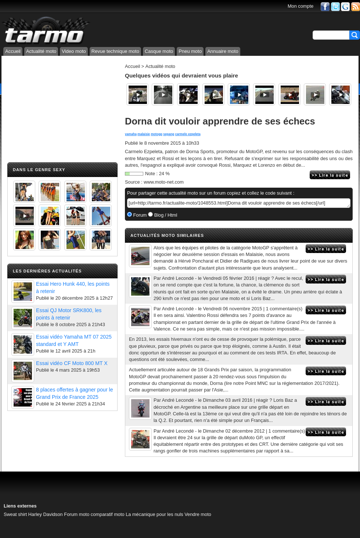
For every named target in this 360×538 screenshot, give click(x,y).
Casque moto (159, 51)
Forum (139, 215)
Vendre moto (197, 514)
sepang (168, 134)
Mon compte (300, 6)
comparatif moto (108, 514)
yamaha (131, 134)
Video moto (74, 51)
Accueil (13, 51)
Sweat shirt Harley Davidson (33, 514)
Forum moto (76, 514)
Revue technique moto (115, 51)
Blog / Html (165, 215)
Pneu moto (190, 51)
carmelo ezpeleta (188, 134)
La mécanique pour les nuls (154, 514)
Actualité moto (41, 51)
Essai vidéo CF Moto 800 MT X (72, 363)
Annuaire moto (222, 51)
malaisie (143, 134)
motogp (156, 134)
